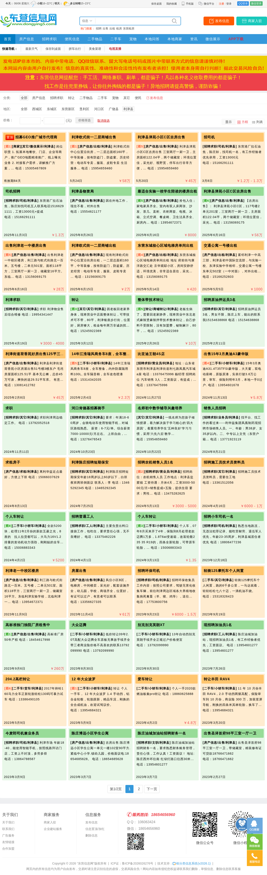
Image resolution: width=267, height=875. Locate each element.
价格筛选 (84, 120)
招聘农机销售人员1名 (155, 462)
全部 (24, 98)
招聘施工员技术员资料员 (224, 462)
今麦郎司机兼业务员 (22, 733)
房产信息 (26, 39)
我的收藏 (171, 3)
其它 (126, 98)
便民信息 (72, 39)
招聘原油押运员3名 (220, 300)
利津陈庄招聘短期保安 (90, 462)
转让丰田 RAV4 (217, 679)
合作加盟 (8, 848)
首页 (7, 39)
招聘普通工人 (83, 516)
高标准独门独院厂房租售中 (27, 625)
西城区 (37, 109)
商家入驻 (255, 21)
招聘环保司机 (149, 571)
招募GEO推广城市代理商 (36, 137)
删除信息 (91, 835)
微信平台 (209, 3)
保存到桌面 (53, 48)
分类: (7, 98)
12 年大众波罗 (84, 679)
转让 (71, 98)
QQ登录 (243, 3)
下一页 (152, 789)
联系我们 (8, 829)
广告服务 (8, 835)
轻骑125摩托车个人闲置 (224, 571)
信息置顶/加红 (95, 829)
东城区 (52, 109)
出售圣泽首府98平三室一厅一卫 (230, 733)
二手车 (115, 39)
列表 (259, 122)
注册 (221, 3)
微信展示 (213, 39)
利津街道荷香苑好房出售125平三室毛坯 (38, 354)
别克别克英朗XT (151, 625)
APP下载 (236, 39)
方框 (245, 122)
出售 (105, 28)
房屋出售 (79, 571)
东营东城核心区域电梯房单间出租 (165, 245)
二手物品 (95, 39)
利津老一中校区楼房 (22, 571)
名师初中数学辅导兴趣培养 (160, 408)
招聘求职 (49, 39)
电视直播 (115, 48)
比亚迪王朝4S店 (151, 354)
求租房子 (12, 462)
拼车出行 (75, 48)
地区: (7, 109)
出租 (112, 28)
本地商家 (174, 39)
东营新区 (68, 109)
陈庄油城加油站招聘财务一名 (162, 733)
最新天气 (31, 48)
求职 (9, 408)
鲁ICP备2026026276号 (137, 863)
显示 (228, 122)
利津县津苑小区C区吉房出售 (161, 137)
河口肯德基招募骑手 (88, 408)
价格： (8, 120)
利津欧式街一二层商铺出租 (94, 245)
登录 (229, 3)
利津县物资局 (83, 191)
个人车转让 (14, 516)
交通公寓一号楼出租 (220, 245)
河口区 (99, 109)
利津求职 (12, 300)
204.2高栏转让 (17, 679)
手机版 (187, 3)
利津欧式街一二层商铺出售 (94, 137)
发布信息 (222, 21)
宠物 (133, 39)
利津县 (128, 109)
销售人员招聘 (215, 408)
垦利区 (84, 109)
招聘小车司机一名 (219, 516)
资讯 (194, 39)
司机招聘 (12, 191)
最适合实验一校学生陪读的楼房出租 (167, 191)
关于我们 (8, 822)
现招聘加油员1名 (218, 625)
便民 (138, 98)
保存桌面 (156, 3)
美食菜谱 (95, 48)
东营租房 (128, 28)
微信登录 (256, 3)
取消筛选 (103, 120)
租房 (119, 28)
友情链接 (8, 842)
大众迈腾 (79, 625)
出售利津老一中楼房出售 (25, 245)
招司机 (209, 137)
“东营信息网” (85, 863)
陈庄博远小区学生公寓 (90, 733)
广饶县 (114, 109)
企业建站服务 (53, 829)
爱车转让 (145, 679)
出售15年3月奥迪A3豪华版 (226, 354)
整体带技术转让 (151, 300)
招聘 (99, 28)
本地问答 (152, 39)
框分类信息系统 (192, 863)
